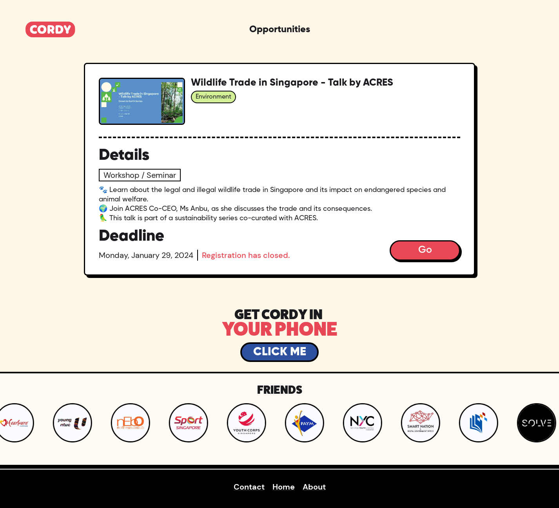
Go (425, 250)
